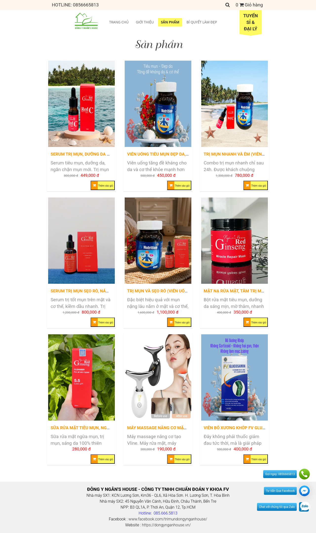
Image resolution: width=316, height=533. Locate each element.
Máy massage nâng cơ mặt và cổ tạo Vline (174, 427)
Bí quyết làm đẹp (201, 22)
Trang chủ (119, 22)
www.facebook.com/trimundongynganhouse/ (167, 519)
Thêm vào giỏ (102, 185)
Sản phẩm (170, 22)
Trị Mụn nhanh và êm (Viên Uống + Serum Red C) (255, 154)
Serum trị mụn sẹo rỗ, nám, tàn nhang (93, 290)
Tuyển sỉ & (250, 22)
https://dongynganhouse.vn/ (166, 525)
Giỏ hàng (249, 5)
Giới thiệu (145, 22)
